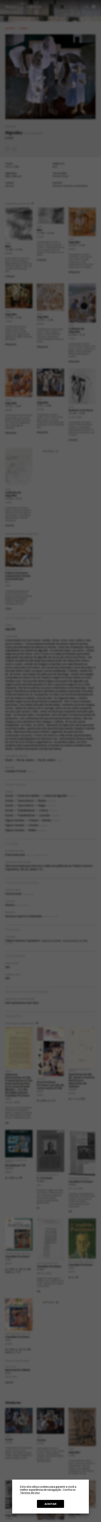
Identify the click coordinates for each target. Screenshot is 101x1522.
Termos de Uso (30, 1492)
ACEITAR (50, 1504)
